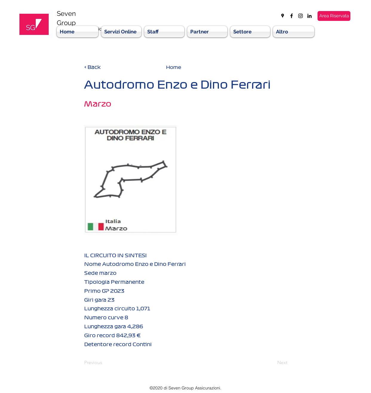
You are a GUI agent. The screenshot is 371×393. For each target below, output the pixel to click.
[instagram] (300, 16)
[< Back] (104, 67)
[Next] (272, 363)
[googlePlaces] (283, 16)
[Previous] (104, 363)
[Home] (173, 67)
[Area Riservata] (334, 16)
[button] (207, 31)
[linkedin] (309, 16)
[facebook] (292, 16)
